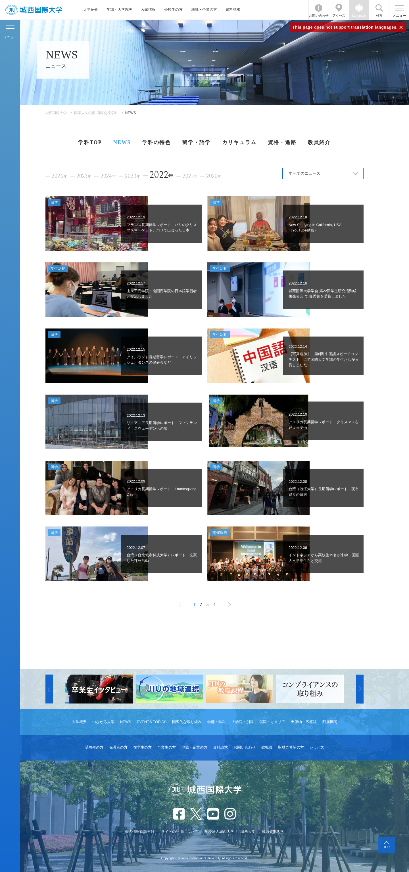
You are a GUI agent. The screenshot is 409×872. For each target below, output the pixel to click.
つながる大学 (103, 722)
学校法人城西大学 (219, 831)
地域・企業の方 (204, 9)
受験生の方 (173, 9)
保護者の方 (118, 747)
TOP (386, 847)
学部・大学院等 (119, 9)
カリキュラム (239, 142)
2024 (108, 176)
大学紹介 (90, 9)
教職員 (266, 747)
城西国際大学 (56, 113)
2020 (214, 176)
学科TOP (90, 142)
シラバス (317, 747)
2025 (83, 176)
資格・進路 (282, 142)
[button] (49, 689)
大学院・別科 (242, 722)
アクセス (338, 16)
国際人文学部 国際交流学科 (96, 113)
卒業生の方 (166, 747)
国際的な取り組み (187, 722)
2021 (190, 176)
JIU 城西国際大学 (33, 10)
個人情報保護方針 (140, 831)
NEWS (122, 142)
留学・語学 (196, 142)
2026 (59, 176)
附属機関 (329, 722)
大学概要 (79, 722)
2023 (132, 176)
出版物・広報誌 (304, 722)
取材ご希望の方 (291, 747)
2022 (161, 174)
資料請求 (233, 9)
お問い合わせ (318, 16)
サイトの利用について (179, 831)
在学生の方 (142, 747)
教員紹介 (319, 142)
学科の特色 (156, 142)
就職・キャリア (272, 722)
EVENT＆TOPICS (152, 722)
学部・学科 (216, 722)
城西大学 (248, 831)
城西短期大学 (273, 831)
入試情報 (148, 9)
